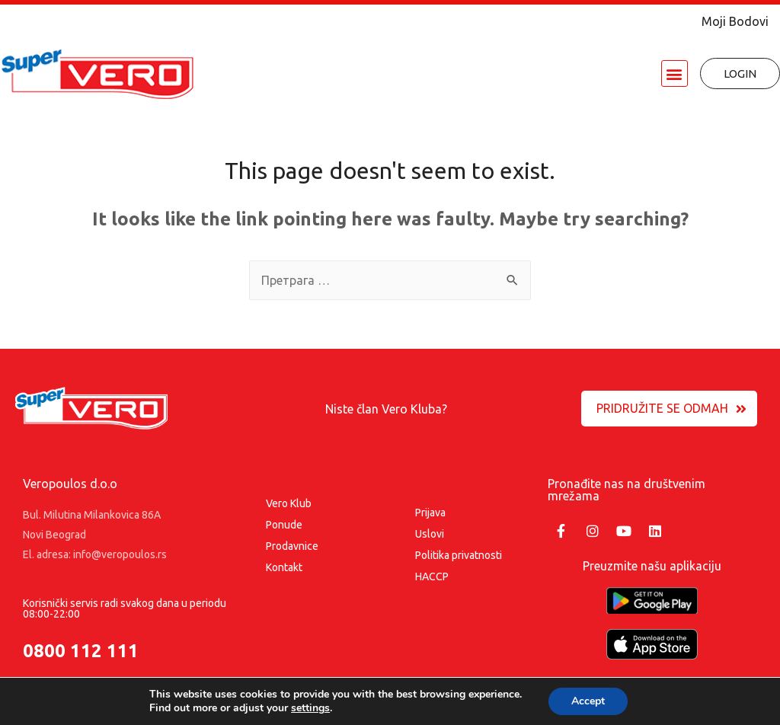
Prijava (430, 512)
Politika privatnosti (458, 555)
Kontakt (284, 567)
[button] (674, 73)
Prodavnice (292, 546)
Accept (588, 701)
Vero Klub (289, 503)
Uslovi (429, 534)
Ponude (284, 525)
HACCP (432, 576)
